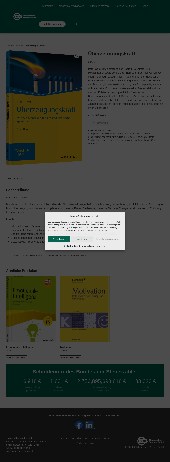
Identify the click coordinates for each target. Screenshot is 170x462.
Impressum (101, 246)
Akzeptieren (59, 239)
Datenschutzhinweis (87, 246)
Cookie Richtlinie (71, 246)
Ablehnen (82, 239)
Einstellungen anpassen (108, 239)
